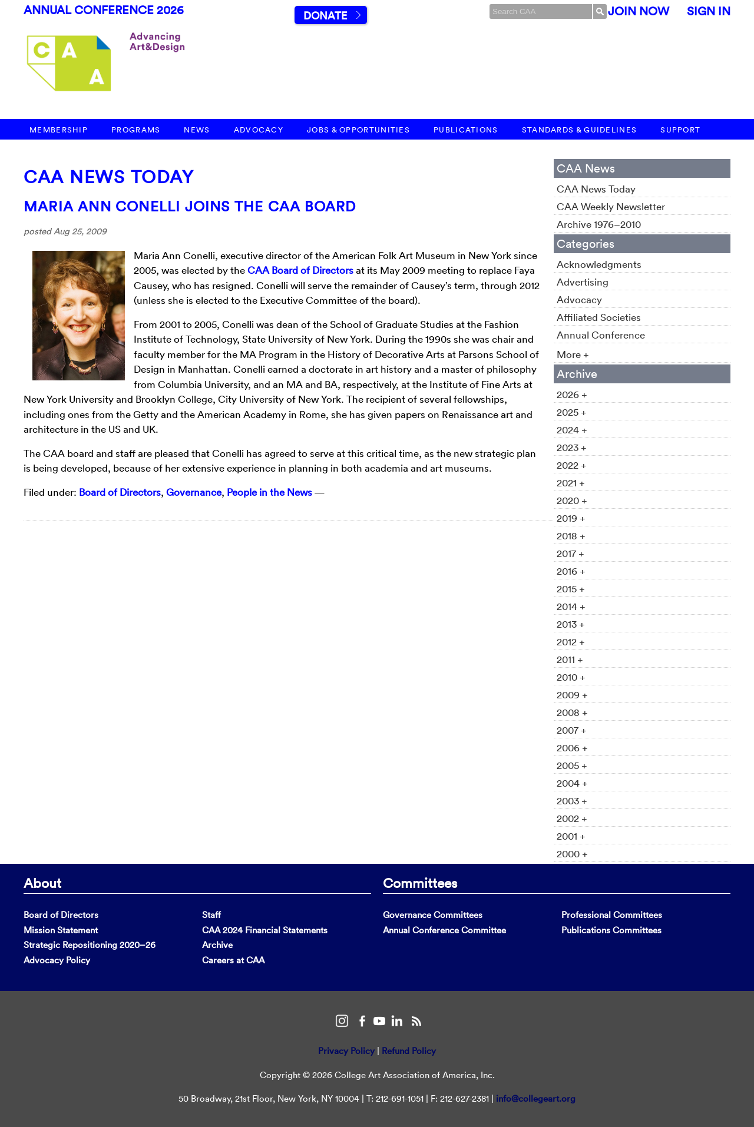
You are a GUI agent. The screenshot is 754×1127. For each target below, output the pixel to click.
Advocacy (258, 130)
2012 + (571, 641)
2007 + (572, 730)
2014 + (571, 606)
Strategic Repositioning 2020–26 (90, 944)
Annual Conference (601, 335)
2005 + (572, 765)
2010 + (571, 677)
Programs (135, 130)
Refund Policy (409, 1050)
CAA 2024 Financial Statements (265, 930)
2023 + (572, 447)
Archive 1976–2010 (599, 224)
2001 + (571, 836)
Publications (466, 130)
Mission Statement (61, 930)
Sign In (708, 11)
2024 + (572, 429)
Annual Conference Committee (444, 930)
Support (680, 130)
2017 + (570, 553)
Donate (325, 15)
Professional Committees (611, 914)
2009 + (572, 694)
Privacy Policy (346, 1050)
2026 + (572, 394)
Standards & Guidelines (579, 130)
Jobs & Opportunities (358, 130)
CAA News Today (109, 177)
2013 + (571, 624)
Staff (211, 914)
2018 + (571, 535)
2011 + (570, 659)
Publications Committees (611, 930)
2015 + (571, 588)
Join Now (638, 11)
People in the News (269, 492)
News (197, 130)
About (42, 882)
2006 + (572, 747)
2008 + (572, 712)
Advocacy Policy (57, 960)
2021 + (571, 482)
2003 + (572, 800)
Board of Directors (120, 492)
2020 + (572, 500)
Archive (217, 944)
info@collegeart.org (536, 1098)
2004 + (572, 783)
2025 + (572, 412)
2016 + (571, 571)
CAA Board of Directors (300, 270)
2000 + (572, 853)
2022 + (572, 465)
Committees (420, 882)
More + (573, 354)
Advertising (583, 282)
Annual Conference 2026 (104, 10)
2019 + (571, 518)
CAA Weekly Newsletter (611, 206)
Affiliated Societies (599, 317)
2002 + (572, 818)
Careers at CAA (233, 960)
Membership (58, 130)
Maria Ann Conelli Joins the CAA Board (190, 206)
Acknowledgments (599, 264)
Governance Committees (432, 914)
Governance (193, 492)
